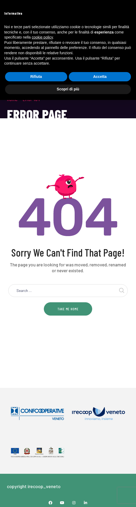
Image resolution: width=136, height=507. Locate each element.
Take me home (68, 309)
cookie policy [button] (42, 37)
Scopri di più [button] (68, 89)
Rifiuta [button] (36, 76)
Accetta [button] (100, 76)
